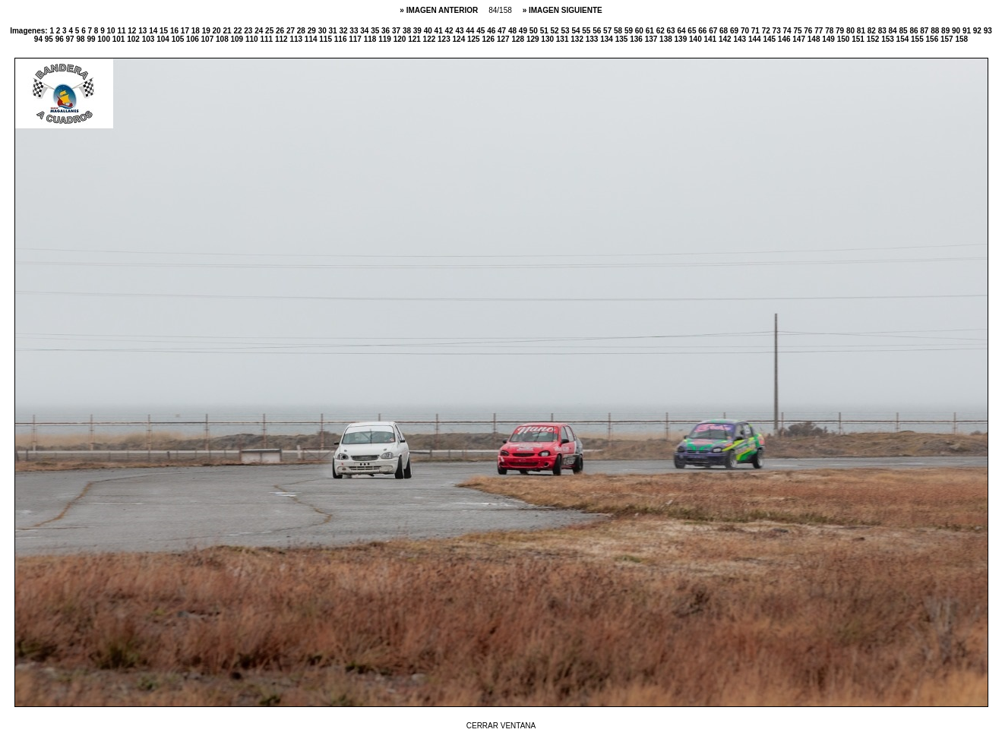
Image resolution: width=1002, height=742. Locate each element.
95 (50, 39)
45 (481, 31)
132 (578, 39)
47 (503, 31)
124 (460, 39)
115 (326, 39)
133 (593, 39)
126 (489, 39)
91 (967, 31)
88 (936, 31)
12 (133, 31)
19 (207, 31)
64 (682, 31)
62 (661, 31)
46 (492, 31)
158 (961, 39)
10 (112, 31)
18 (196, 31)
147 (799, 39)
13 (143, 31)
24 (259, 31)
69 (735, 31)
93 (988, 31)
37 (397, 31)
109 (238, 39)
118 (371, 39)
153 (888, 39)
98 (81, 39)
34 (365, 31)
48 (513, 31)
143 (740, 39)
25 (270, 31)
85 (904, 31)
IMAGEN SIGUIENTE (565, 10)
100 (104, 39)
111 (267, 39)
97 (71, 39)
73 (778, 31)
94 (39, 39)
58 (619, 31)
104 (163, 39)
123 (445, 39)
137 (652, 39)
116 (341, 39)
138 (666, 39)
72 (767, 31)
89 (946, 31)
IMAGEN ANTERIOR (443, 10)
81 (862, 31)
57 (608, 31)
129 (533, 39)
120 (401, 39)
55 (587, 31)
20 (218, 31)
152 (874, 39)
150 (844, 39)
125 (474, 39)
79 (841, 31)
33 (354, 31)
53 (566, 31)
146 (785, 39)
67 (714, 31)
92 (978, 31)
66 (703, 31)
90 (957, 31)
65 (692, 31)
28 (302, 31)
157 (947, 39)
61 (651, 31)
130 (548, 39)
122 (430, 39)
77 (819, 31)
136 (637, 39)
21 (228, 31)
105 (179, 39)
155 (918, 39)
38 (408, 31)
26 (281, 31)
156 (933, 39)
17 (186, 31)
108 (223, 39)
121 (415, 39)
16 (175, 31)
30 (323, 31)
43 (460, 31)
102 (134, 39)
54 (576, 31)
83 (883, 31)
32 (344, 31)
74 (788, 31)
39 (418, 31)
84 (894, 31)
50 (534, 31)
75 (798, 31)
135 (622, 39)
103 (149, 39)
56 (598, 31)
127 (504, 39)
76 (809, 31)
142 (726, 39)
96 (60, 39)
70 (746, 31)
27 (291, 31)
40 (429, 31)
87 (925, 31)
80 (851, 31)
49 (524, 31)
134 (607, 39)
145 (770, 39)
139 (682, 39)
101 (119, 39)
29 (313, 31)
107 (208, 39)
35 (376, 31)
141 (711, 39)
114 (312, 39)
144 (755, 39)
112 (282, 39)
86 (914, 31)
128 (518, 39)
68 (724, 31)
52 (556, 31)
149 (829, 39)
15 (165, 31)
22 (238, 31)
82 (873, 31)
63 (672, 31)
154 (903, 39)
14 (154, 31)
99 (92, 39)
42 (450, 31)
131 (563, 39)
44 (471, 31)
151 (859, 39)
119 (385, 39)
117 (356, 39)
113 (296, 39)
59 (629, 31)
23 (249, 31)
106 (193, 39)
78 (830, 31)
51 (545, 31)
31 (334, 31)
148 (815, 39)
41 (440, 31)
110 (252, 39)
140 (696, 39)
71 (756, 31)
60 (640, 31)
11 (122, 31)
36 (386, 31)
